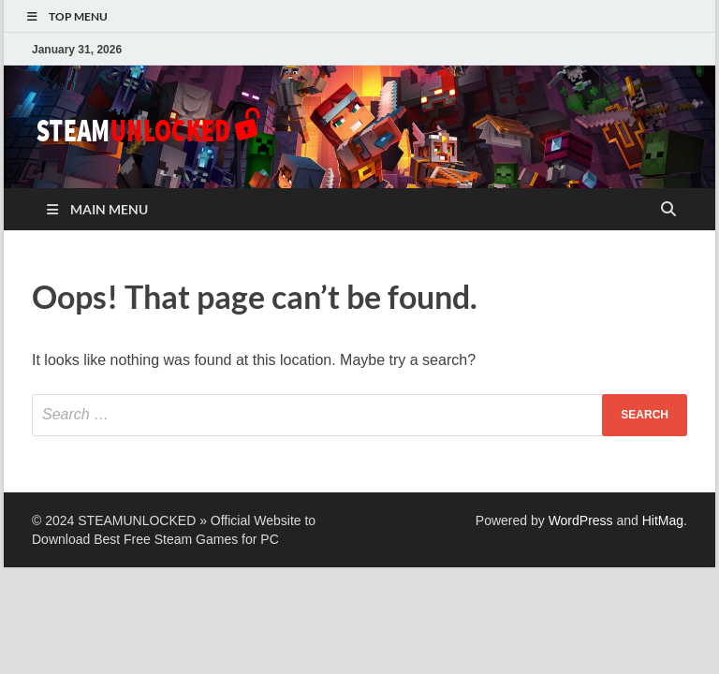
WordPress (581, 520)
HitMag (662, 520)
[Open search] (668, 210)
